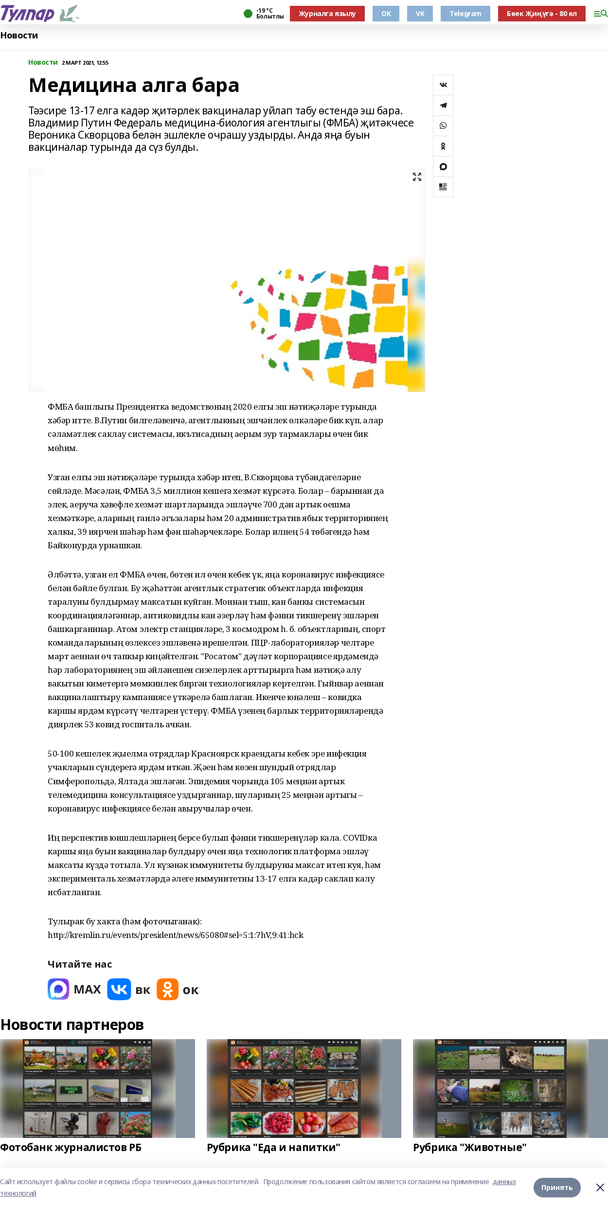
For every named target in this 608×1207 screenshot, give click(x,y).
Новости (19, 35)
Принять (557, 1187)
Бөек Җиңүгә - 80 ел (542, 13)
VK (420, 13)
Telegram (465, 13)
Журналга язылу (327, 13)
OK (386, 13)
